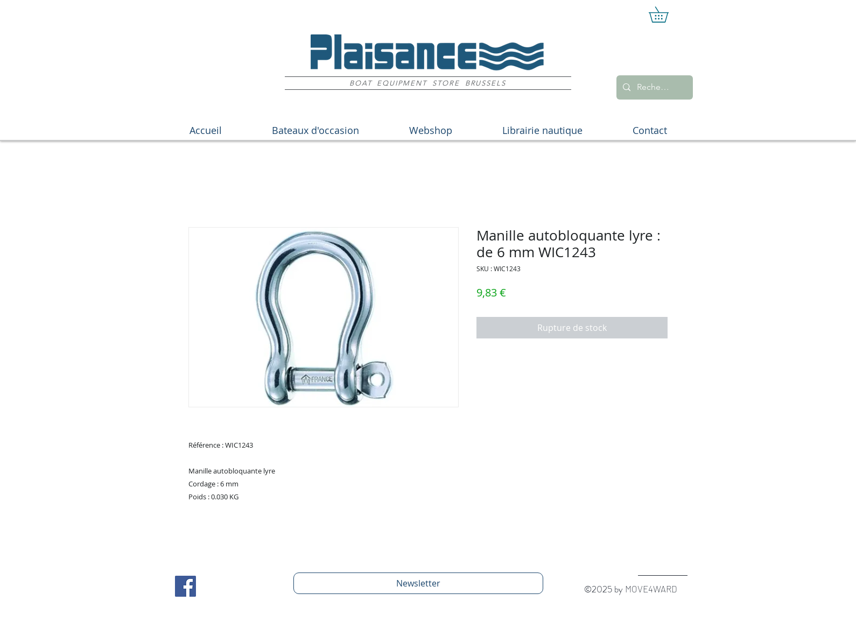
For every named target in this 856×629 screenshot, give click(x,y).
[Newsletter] (418, 583)
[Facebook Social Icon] (185, 586)
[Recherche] (653, 87)
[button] (666, 14)
